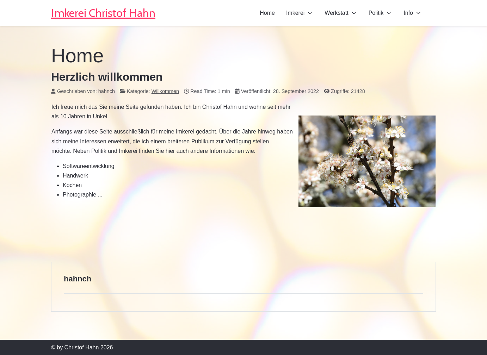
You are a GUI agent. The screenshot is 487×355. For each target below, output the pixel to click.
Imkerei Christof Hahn (103, 13)
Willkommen (165, 91)
